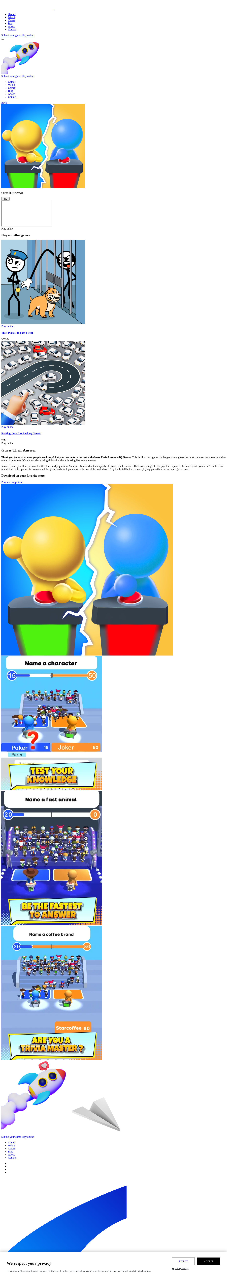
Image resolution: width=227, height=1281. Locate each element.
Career (11, 20)
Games (11, 14)
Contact (12, 29)
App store (17, 482)
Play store (6, 482)
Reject (183, 1261)
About (11, 26)
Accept (208, 1261)
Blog (10, 23)
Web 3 (11, 17)
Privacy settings (180, 1268)
